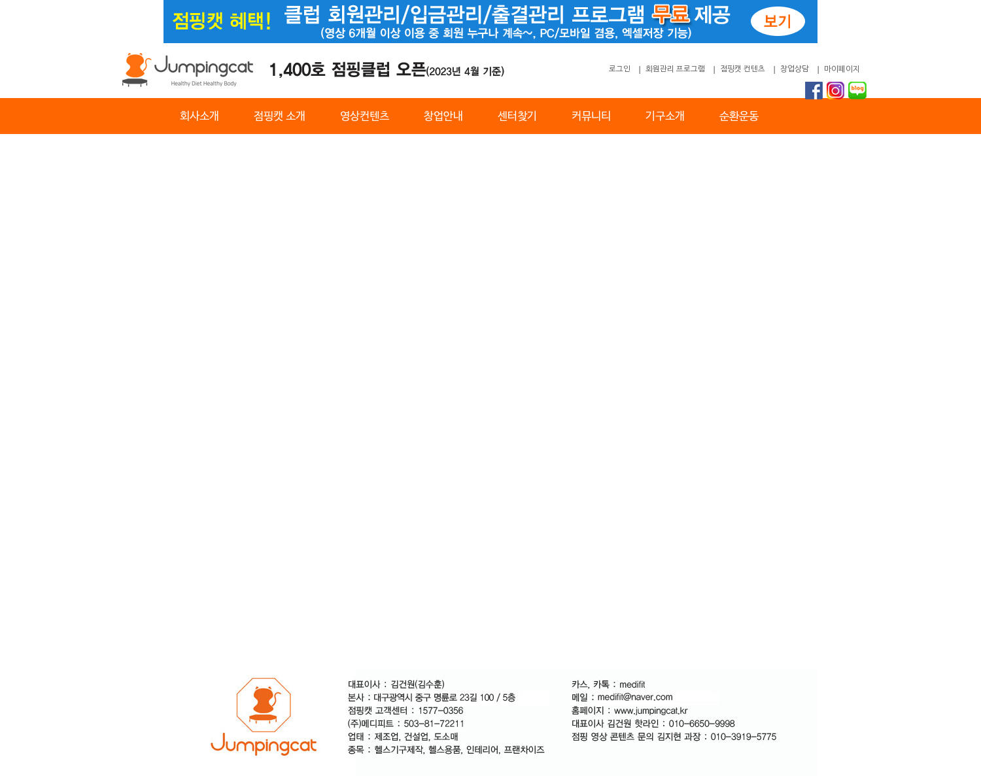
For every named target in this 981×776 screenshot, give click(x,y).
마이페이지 (842, 69)
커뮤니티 (591, 116)
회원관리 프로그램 (675, 69)
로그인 (619, 69)
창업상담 (794, 69)
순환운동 (739, 116)
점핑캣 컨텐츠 (742, 69)
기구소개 (665, 116)
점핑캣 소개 (279, 116)
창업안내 (443, 116)
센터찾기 (517, 116)
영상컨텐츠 (364, 116)
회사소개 (199, 116)
